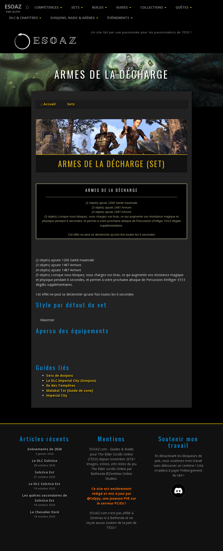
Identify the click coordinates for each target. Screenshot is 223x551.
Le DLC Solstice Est (44, 483)
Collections (151, 7)
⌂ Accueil (47, 104)
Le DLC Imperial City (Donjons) (71, 380)
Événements (118, 18)
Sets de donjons (59, 375)
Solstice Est (44, 471)
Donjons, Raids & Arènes (72, 18)
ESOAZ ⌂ (17, 6)
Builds (98, 7)
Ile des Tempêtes (60, 385)
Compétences (46, 7)
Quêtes (182, 7)
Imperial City (56, 395)
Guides (122, 7)
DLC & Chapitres (23, 18)
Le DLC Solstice (44, 460)
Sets (75, 7)
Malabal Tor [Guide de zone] (69, 390)
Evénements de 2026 (45, 448)
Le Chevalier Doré (44, 510)
